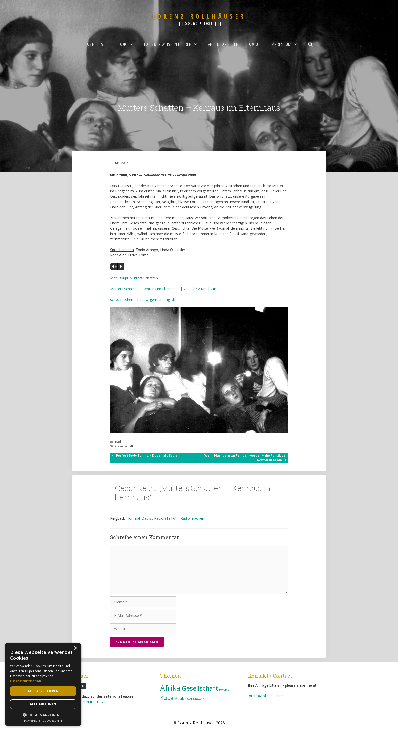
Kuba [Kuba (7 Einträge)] (166, 697)
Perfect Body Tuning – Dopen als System (148, 455)
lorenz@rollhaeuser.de (266, 695)
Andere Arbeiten (223, 44)
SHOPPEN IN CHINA (89, 701)
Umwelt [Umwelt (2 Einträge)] (198, 699)
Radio (128, 44)
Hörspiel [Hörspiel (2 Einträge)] (224, 689)
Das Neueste (96, 44)
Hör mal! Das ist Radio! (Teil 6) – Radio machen (165, 518)
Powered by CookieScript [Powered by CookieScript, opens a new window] (43, 720)
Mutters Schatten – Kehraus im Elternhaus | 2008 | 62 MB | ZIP (163, 288)
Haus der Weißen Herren (173, 44)
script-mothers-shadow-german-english (142, 299)
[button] (43, 714)
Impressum (286, 44)
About (254, 44)
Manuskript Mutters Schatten (134, 278)
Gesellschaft (124, 446)
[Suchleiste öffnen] (311, 44)
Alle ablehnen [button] (43, 704)
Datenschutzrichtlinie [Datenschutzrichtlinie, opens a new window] (26, 681)
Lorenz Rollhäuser (199, 16)
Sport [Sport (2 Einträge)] (188, 699)
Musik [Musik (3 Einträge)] (179, 698)
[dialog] (43, 684)
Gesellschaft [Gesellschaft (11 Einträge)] (199, 688)
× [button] (75, 648)
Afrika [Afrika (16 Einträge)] (170, 688)
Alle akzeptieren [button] (43, 691)
